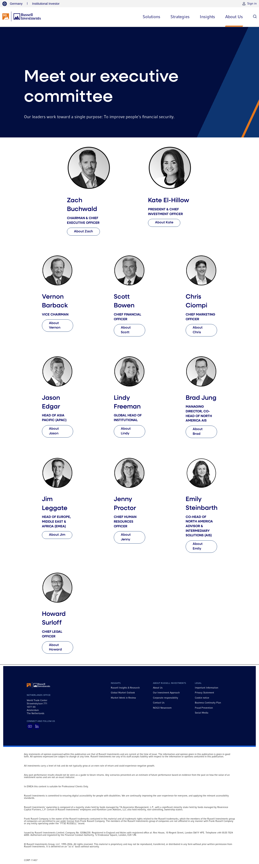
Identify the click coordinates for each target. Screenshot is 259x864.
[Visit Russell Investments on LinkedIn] (37, 726)
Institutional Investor (45, 3)
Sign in (252, 3)
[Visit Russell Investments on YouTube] (30, 726)
